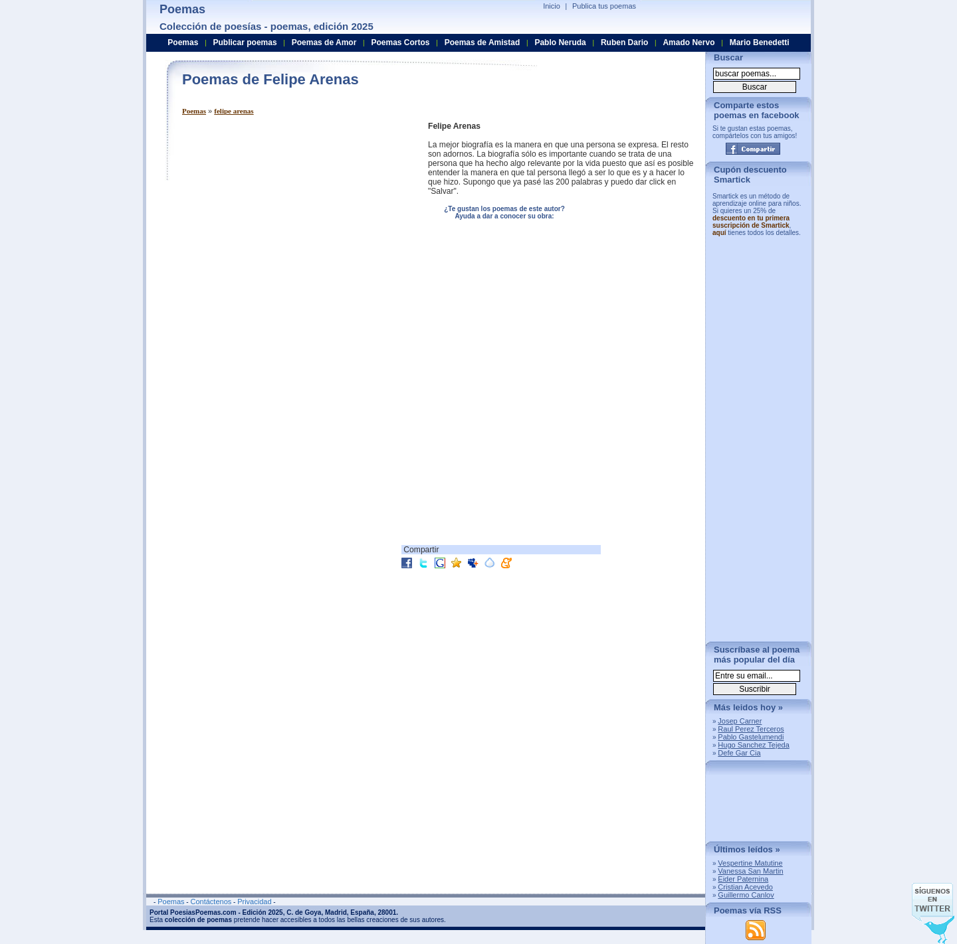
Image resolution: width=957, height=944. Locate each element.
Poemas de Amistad (482, 42)
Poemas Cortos (400, 42)
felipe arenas (233, 111)
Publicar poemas (245, 42)
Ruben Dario (624, 42)
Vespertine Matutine (750, 863)
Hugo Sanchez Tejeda (753, 745)
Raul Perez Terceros (751, 729)
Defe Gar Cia (739, 753)
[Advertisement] (293, 214)
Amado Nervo (688, 42)
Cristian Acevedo (745, 887)
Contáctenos (210, 901)
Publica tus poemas (604, 6)
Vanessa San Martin (750, 871)
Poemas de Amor (324, 42)
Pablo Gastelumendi (751, 737)
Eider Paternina (743, 879)
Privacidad (254, 901)
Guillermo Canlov (746, 895)
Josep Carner (740, 721)
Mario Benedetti (760, 42)
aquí (719, 232)
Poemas (194, 111)
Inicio (551, 6)
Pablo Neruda (559, 42)
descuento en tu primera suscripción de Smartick (751, 221)
